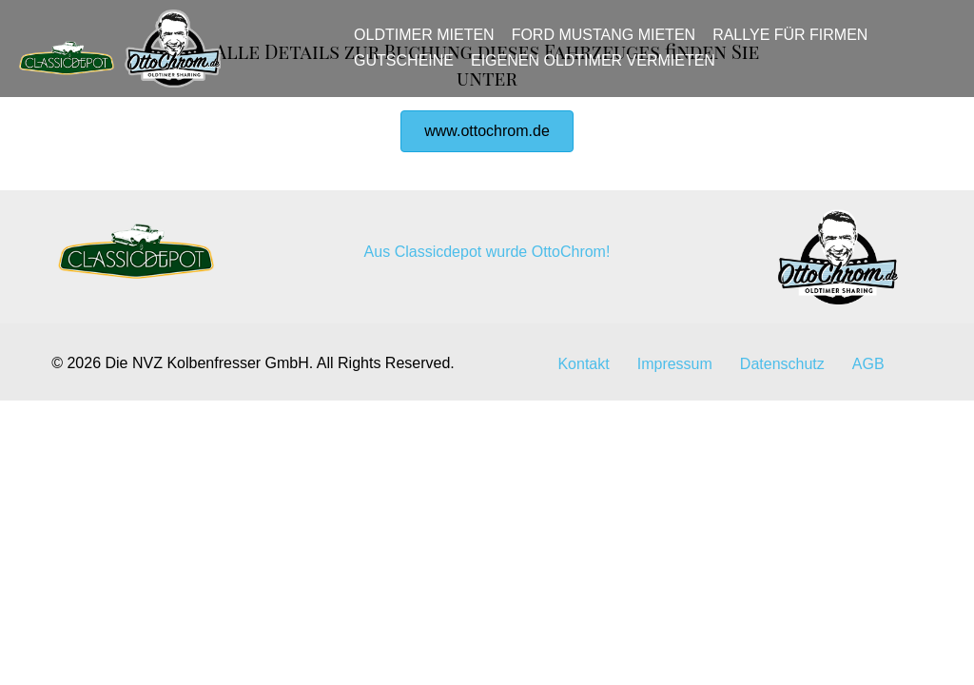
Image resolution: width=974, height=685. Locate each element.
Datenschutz (782, 478)
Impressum (674, 478)
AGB (868, 478)
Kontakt (583, 478)
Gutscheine (410, 69)
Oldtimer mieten (430, 44)
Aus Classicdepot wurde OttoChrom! (487, 366)
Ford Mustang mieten (609, 44)
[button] (487, 245)
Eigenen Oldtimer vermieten (599, 69)
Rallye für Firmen (796, 44)
